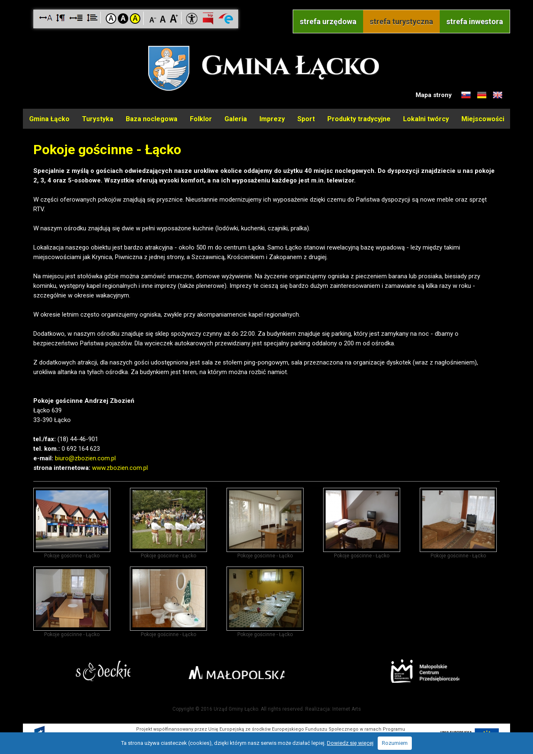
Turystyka (97, 118)
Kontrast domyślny (111, 18)
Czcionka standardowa (163, 18)
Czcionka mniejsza (153, 18)
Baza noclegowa (151, 118)
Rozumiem (395, 743)
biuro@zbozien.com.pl (85, 456)
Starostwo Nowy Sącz (112, 671)
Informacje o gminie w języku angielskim (498, 95)
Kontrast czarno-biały (123, 18)
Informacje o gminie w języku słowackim (466, 95)
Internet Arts (346, 707)
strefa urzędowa (328, 21)
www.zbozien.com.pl (120, 466)
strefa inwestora (474, 21)
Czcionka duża (173, 18)
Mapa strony (434, 95)
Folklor (201, 118)
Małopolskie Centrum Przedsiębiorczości (415, 670)
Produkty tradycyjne (359, 118)
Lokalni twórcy (426, 118)
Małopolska (264, 669)
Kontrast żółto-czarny (135, 18)
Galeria (235, 118)
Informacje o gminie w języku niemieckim (482, 95)
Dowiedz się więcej (350, 743)
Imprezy (272, 118)
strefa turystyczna (401, 21)
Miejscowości (482, 118)
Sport (306, 118)
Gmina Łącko (49, 118)
